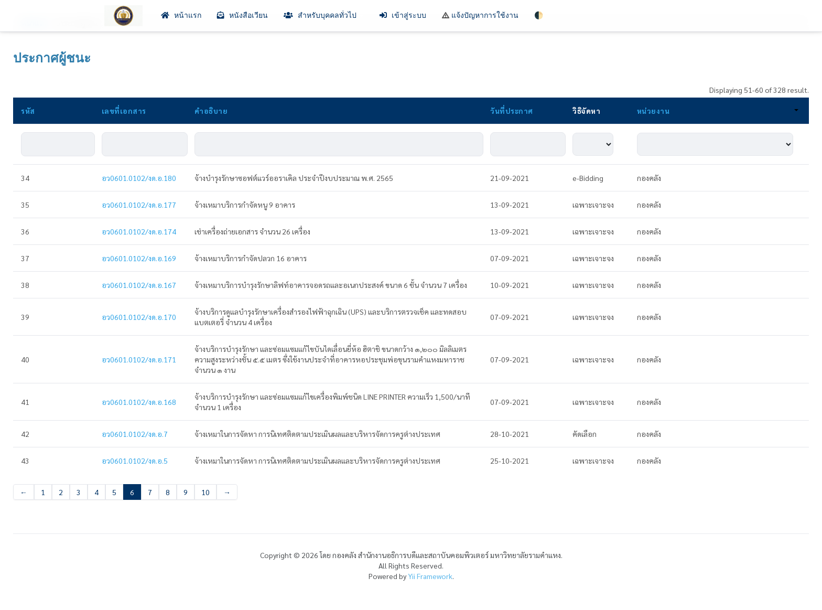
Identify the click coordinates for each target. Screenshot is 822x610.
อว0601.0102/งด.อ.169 (139, 258)
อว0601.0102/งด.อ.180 (139, 178)
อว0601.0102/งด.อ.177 (139, 204)
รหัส (28, 110)
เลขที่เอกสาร (124, 110)
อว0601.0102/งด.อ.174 (139, 231)
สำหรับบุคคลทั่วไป (324, 15)
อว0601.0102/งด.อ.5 (135, 460)
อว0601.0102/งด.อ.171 (139, 359)
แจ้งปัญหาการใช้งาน (480, 15)
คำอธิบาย (211, 110)
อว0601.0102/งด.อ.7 (135, 433)
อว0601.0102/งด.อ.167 (139, 285)
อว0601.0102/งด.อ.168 (139, 401)
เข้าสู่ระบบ (403, 15)
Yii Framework (430, 576)
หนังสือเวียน (242, 15)
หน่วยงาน (717, 110)
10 (205, 492)
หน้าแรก (181, 15)
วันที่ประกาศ (511, 110)
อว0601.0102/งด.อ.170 (139, 317)
